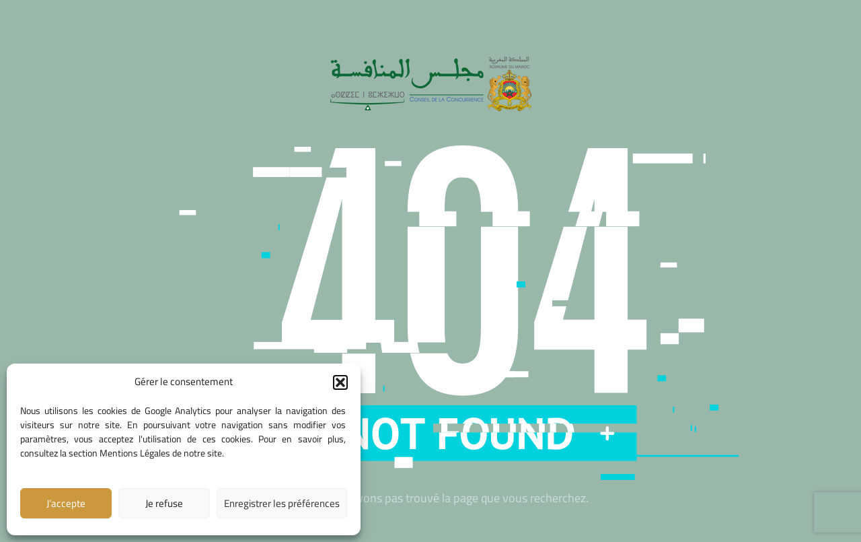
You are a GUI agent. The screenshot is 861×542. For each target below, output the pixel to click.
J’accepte (65, 503)
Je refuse (164, 503)
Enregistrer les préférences (282, 503)
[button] (340, 382)
